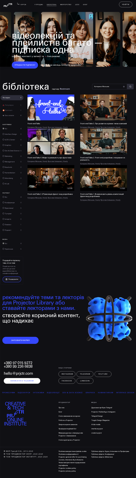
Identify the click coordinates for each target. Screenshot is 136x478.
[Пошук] (109, 86)
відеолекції (56, 393)
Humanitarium (108, 393)
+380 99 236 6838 (18, 366)
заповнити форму (20, 340)
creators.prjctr (96, 433)
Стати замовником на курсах (69, 416)
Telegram (85, 374)
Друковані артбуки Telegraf (101, 408)
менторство (66, 3)
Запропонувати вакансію (68, 425)
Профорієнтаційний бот (67, 429)
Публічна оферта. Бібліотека (102, 457)
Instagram (67, 374)
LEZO (78, 3)
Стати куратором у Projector (69, 440)
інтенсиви (41, 393)
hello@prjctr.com (18, 373)
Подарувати (12, 279)
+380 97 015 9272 (18, 363)
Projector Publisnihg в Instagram (103, 412)
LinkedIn (85, 381)
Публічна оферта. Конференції (102, 454)
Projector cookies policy (67, 468)
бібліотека (52, 3)
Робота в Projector (66, 420)
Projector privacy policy (67, 471)
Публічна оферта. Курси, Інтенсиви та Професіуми (110, 451)
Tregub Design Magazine (100, 420)
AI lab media (95, 425)
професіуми (11, 393)
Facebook (67, 381)
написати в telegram (22, 381)
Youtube (103, 374)
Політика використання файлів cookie (72, 451)
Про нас (62, 408)
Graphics (93, 393)
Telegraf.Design (97, 416)
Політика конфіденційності (69, 454)
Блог (86, 3)
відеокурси (26, 393)
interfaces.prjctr (97, 429)
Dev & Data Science (75, 393)
